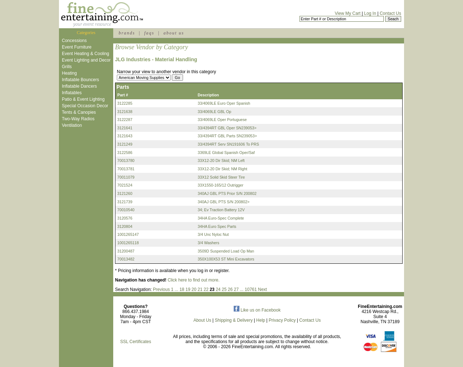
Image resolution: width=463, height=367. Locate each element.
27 (236, 289)
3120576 (124, 218)
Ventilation (72, 125)
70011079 (125, 177)
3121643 (124, 136)
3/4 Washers (208, 243)
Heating (69, 73)
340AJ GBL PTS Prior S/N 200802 (227, 193)
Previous (161, 289)
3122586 (124, 152)
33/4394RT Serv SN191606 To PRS (228, 144)
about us (173, 33)
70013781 (125, 169)
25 (224, 289)
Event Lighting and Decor (86, 60)
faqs (149, 33)
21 (199, 289)
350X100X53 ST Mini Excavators (226, 259)
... (176, 289)
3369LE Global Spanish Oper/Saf (226, 152)
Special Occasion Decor (85, 105)
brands (127, 33)
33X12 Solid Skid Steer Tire (221, 177)
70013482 (125, 259)
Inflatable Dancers (79, 86)
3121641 (124, 128)
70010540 (125, 210)
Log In (370, 13)
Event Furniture (77, 47)
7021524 (124, 185)
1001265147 (128, 234)
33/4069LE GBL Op (215, 111)
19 (188, 289)
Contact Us (390, 13)
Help (260, 320)
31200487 (125, 251)
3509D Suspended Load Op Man (226, 251)
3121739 (124, 202)
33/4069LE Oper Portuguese (222, 119)
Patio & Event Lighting (83, 99)
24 (218, 289)
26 (230, 289)
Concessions (74, 40)
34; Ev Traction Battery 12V (221, 210)
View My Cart (348, 13)
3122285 (124, 103)
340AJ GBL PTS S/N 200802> (224, 202)
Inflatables (72, 92)
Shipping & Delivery (234, 320)
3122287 (124, 119)
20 (194, 289)
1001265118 (128, 243)
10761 (251, 289)
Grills (67, 66)
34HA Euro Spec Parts (217, 226)
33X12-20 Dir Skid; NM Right (222, 169)
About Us (202, 320)
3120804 (124, 226)
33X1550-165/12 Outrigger (220, 185)
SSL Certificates (135, 341)
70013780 (125, 160)
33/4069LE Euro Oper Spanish (224, 103)
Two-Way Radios (78, 118)
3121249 (124, 144)
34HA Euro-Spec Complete (221, 218)
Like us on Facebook (257, 310)
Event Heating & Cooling (85, 53)
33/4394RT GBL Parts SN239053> (227, 136)
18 (181, 289)
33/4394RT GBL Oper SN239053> (227, 128)
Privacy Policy (282, 320)
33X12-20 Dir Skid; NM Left (221, 160)
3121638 (124, 111)
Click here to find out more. (193, 280)
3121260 (124, 193)
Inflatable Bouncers (80, 79)
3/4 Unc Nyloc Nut (213, 234)
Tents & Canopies (79, 112)
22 (206, 289)
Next (262, 289)
